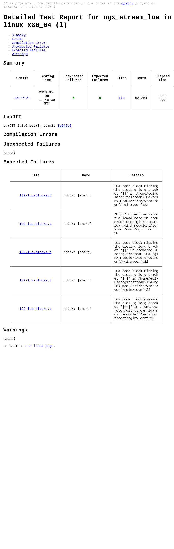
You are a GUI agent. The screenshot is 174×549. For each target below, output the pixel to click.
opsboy (127, 4)
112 (122, 112)
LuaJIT (18, 44)
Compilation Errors (30, 152)
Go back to (14, 396)
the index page (39, 396)
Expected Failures (29, 58)
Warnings (20, 63)
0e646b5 (64, 143)
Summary (19, 40)
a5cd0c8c (22, 112)
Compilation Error (29, 49)
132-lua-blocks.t (35, 221)
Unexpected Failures (31, 54)
